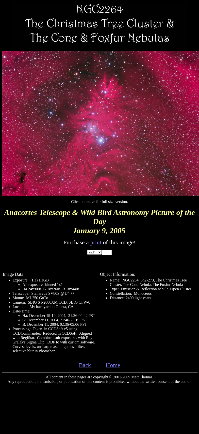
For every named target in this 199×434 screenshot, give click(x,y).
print (95, 242)
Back (85, 365)
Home (113, 365)
